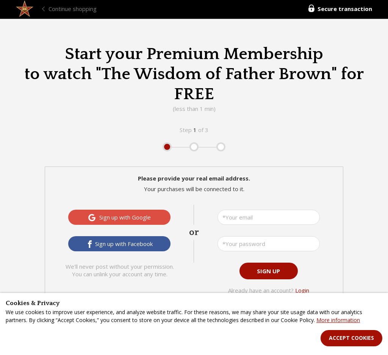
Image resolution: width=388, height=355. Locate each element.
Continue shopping (72, 8)
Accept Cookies (351, 337)
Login (302, 290)
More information (338, 320)
